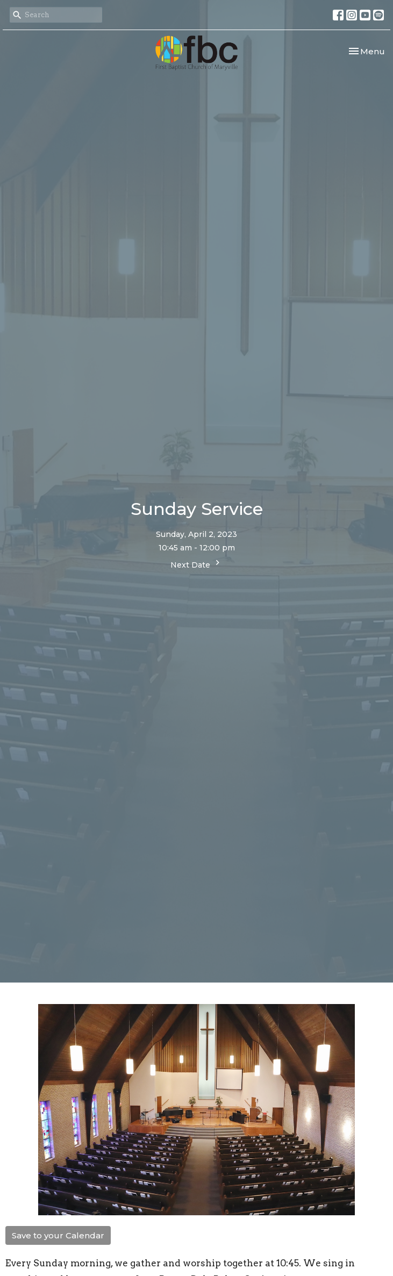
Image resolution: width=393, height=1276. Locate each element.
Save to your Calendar (58, 1235)
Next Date (196, 563)
